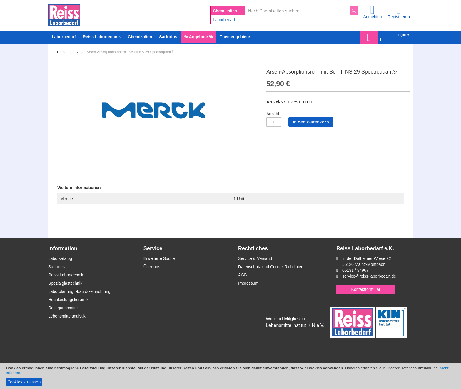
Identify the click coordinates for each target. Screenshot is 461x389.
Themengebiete (235, 36)
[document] (230, 376)
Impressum (248, 283)
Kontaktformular (365, 289)
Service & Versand (255, 258)
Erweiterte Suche (159, 258)
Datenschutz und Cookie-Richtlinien (270, 266)
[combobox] (301, 10)
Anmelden (372, 16)
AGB (242, 275)
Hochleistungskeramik (68, 299)
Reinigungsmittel (63, 307)
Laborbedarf (224, 19)
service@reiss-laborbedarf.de (369, 276)
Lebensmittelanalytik (67, 316)
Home (61, 52)
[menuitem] (63, 37)
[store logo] (64, 14)
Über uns (151, 266)
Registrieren (399, 16)
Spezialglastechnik (65, 283)
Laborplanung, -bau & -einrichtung (79, 291)
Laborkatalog (60, 258)
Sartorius (56, 266)
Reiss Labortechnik (65, 275)
